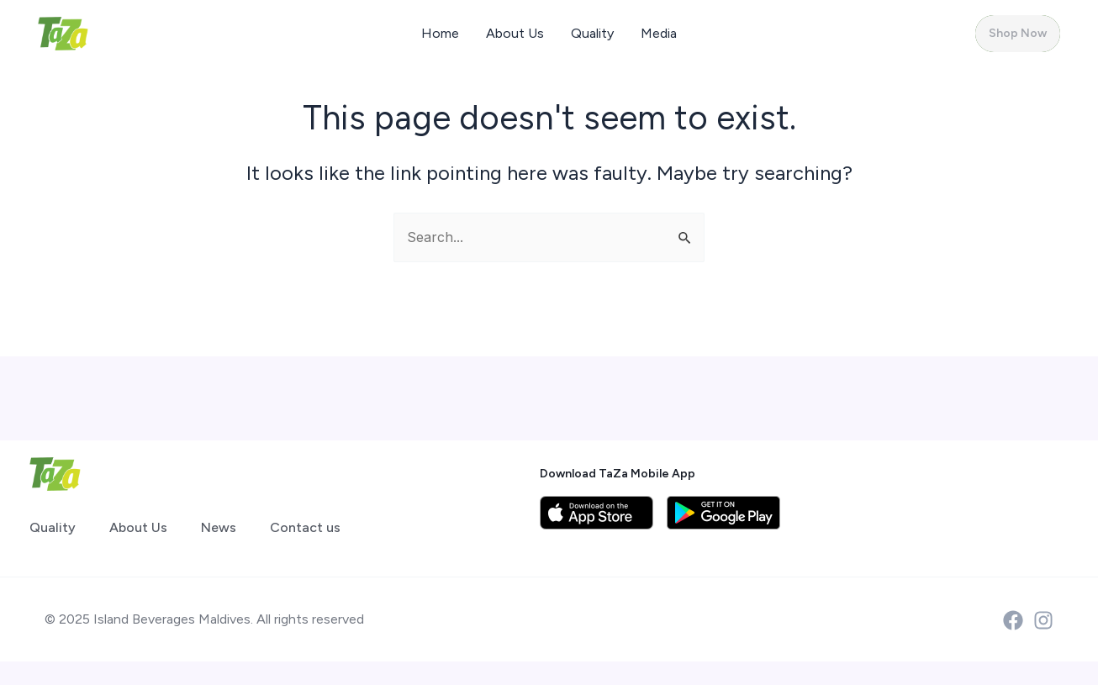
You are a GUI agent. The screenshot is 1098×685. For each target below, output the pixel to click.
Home (440, 33)
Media (659, 33)
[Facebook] (1013, 620)
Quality (592, 33)
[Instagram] (1043, 620)
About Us (515, 33)
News (218, 527)
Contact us (305, 527)
